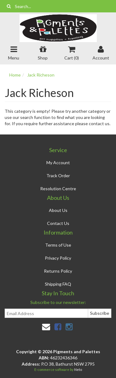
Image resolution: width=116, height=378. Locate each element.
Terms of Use (58, 245)
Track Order (58, 175)
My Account (58, 162)
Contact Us (58, 223)
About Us (58, 210)
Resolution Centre (58, 188)
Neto (78, 369)
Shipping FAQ (58, 284)
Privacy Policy (58, 258)
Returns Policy (58, 271)
